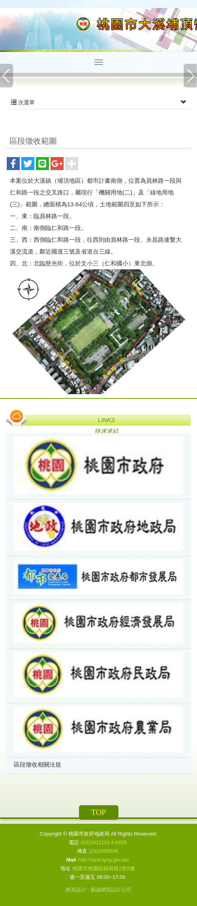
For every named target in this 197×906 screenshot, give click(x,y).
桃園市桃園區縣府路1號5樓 (104, 868)
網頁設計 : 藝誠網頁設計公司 (98, 890)
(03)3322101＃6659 (104, 842)
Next (190, 75)
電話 (74, 842)
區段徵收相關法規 (37, 764)
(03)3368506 (103, 851)
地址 (65, 868)
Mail (71, 860)
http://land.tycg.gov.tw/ (103, 860)
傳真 (82, 851)
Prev (6, 75)
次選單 (98, 102)
